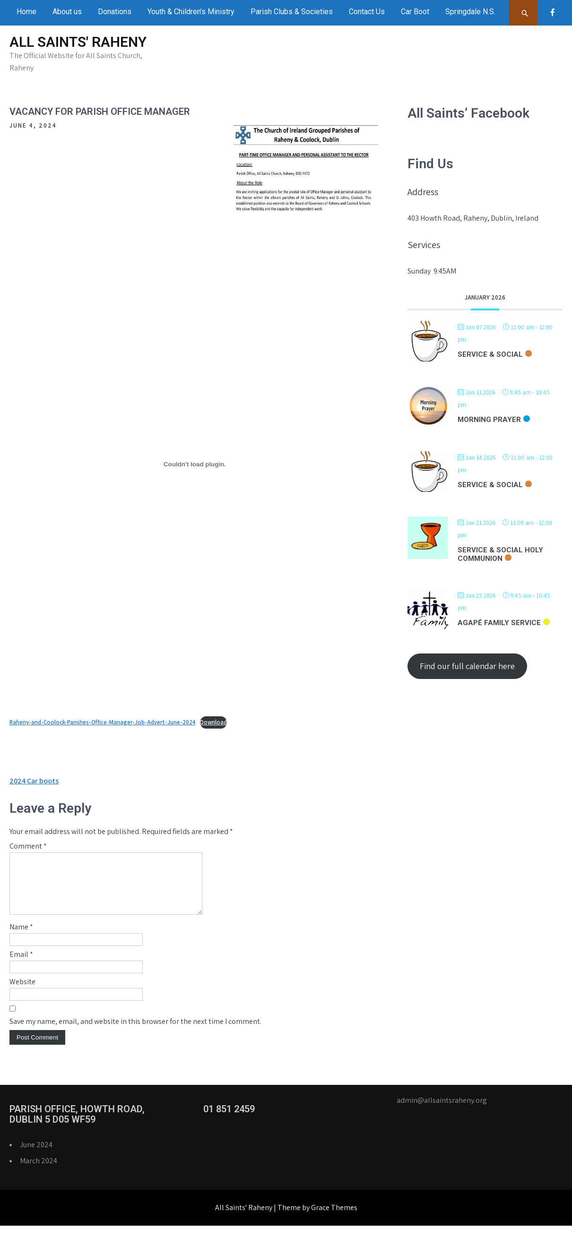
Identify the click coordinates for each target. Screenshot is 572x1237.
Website (22, 993)
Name (21, 938)
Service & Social (490, 354)
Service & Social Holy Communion (500, 554)
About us (67, 11)
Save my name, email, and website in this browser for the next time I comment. (135, 1033)
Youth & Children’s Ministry (190, 11)
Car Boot (415, 11)
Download (213, 722)
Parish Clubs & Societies (292, 11)
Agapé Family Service (499, 622)
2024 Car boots (34, 781)
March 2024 (38, 1172)
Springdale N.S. (470, 11)
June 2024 (36, 1156)
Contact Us (367, 11)
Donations (114, 11)
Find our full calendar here (467, 666)
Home (26, 11)
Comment (28, 846)
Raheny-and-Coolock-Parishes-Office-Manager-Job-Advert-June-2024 (102, 722)
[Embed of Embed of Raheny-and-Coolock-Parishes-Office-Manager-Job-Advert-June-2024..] (194, 464)
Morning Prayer (489, 419)
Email (21, 966)
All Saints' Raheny (78, 42)
